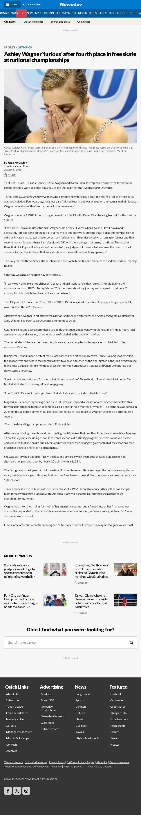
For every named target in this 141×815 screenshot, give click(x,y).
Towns (80, 731)
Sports (21, 13)
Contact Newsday (119, 762)
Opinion (79, 13)
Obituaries (117, 700)
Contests (11, 744)
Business (91, 13)
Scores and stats (60, 21)
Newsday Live (15, 719)
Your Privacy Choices (99, 766)
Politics (80, 713)
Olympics (10, 21)
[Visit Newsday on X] (17, 791)
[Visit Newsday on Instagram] (26, 791)
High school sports (87, 738)
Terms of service (13, 762)
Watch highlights (33, 21)
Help (66, 766)
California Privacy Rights (80, 762)
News (30, 13)
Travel (114, 738)
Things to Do (106, 13)
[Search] (131, 642)
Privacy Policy (57, 762)
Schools (121, 13)
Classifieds (48, 722)
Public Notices (50, 729)
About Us (12, 694)
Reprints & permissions (18, 766)
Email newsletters (17, 713)
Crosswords (118, 706)
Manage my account (19, 731)
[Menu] (12, 4)
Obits (131, 13)
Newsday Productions (48, 708)
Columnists (83, 21)
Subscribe (12, 700)
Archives (11, 750)
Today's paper (15, 706)
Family (114, 731)
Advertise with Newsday (47, 766)
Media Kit (47, 694)
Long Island (8, 13)
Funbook (116, 694)
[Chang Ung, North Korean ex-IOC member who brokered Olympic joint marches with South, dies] (106, 575)
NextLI (114, 744)
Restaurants (64, 13)
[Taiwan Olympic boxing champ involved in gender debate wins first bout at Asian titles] (106, 605)
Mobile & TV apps (17, 738)
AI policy (76, 766)
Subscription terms (36, 762)
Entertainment (119, 719)
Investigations (45, 13)
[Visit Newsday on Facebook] (8, 791)
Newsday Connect (52, 716)
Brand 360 (47, 700)
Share (10, 175)
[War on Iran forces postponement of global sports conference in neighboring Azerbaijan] (35, 575)
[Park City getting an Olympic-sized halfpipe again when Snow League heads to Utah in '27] (35, 605)
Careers (11, 725)
